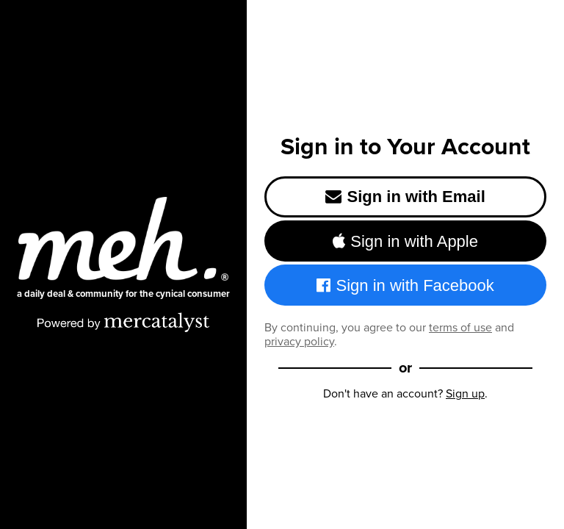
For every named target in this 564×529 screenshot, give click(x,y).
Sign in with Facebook (405, 285)
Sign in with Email (405, 196)
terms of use (460, 327)
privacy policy (299, 341)
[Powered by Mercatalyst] (123, 322)
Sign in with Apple (405, 241)
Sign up (465, 393)
